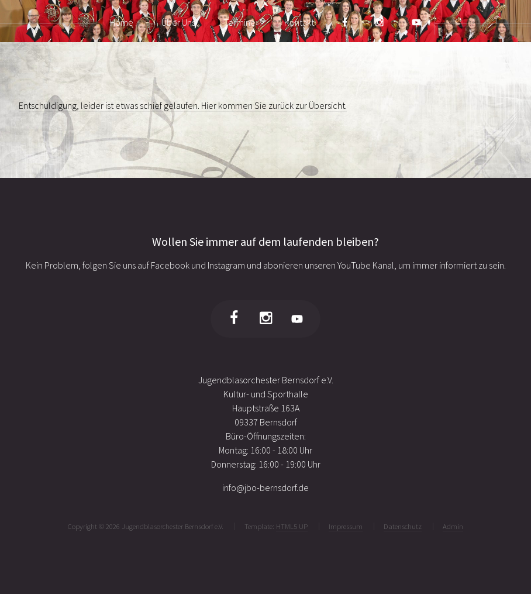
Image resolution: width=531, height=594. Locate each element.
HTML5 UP (292, 526)
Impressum (346, 526)
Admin (453, 526)
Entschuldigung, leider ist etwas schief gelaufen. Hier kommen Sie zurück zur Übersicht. (183, 105)
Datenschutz (403, 526)
